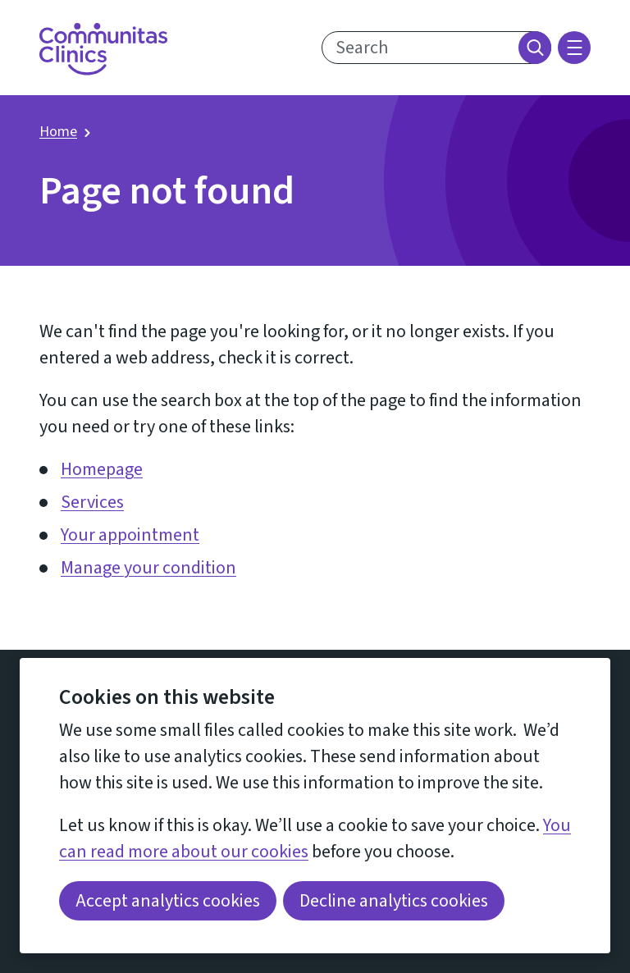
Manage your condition (148, 568)
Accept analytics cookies (167, 901)
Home (58, 131)
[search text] (436, 47)
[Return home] (103, 49)
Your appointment (130, 535)
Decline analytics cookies (393, 901)
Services (92, 502)
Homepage (102, 469)
